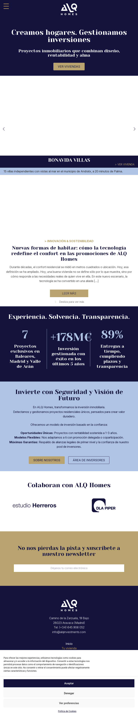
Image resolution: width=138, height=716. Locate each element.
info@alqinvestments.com (69, 632)
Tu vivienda (69, 648)
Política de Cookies (67, 711)
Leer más (69, 293)
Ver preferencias (69, 703)
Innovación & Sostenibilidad (70, 241)
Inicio (69, 643)
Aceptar (69, 683)
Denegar (69, 693)
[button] (3, 129)
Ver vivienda (126, 164)
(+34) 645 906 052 (71, 627)
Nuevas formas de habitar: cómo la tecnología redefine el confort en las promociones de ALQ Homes (69, 253)
